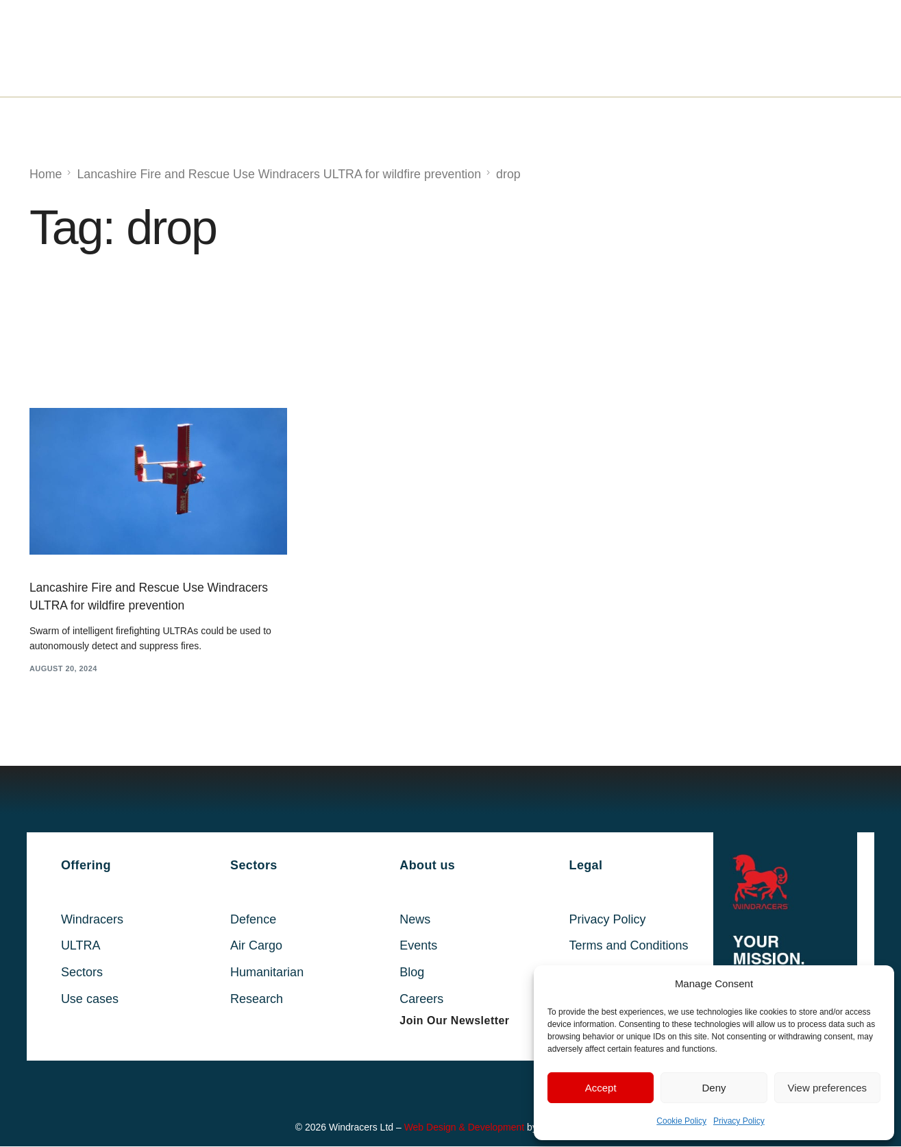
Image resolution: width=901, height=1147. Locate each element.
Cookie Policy (681, 1121)
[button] (454, 1021)
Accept (601, 1088)
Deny (714, 1088)
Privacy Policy (739, 1121)
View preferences (827, 1088)
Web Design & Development (464, 1128)
